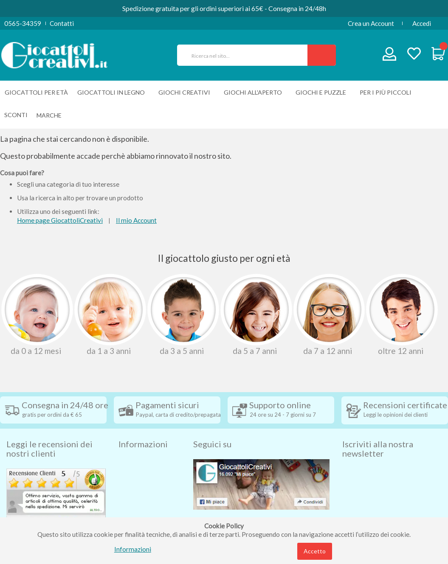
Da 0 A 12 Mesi (36, 314)
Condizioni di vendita (148, 461)
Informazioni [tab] (143, 429)
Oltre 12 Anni (401, 314)
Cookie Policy (138, 512)
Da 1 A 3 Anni (109, 314)
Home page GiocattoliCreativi (60, 220)
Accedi (421, 23)
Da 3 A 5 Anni (182, 314)
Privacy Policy (138, 499)
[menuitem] (51, 115)
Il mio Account (136, 220)
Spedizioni (132, 448)
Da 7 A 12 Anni (328, 314)
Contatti (62, 23)
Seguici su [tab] (212, 429)
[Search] (321, 55)
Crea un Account (371, 23)
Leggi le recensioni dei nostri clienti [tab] (49, 433)
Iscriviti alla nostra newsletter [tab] (377, 433)
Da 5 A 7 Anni (255, 314)
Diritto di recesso (143, 474)
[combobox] (246, 55)
